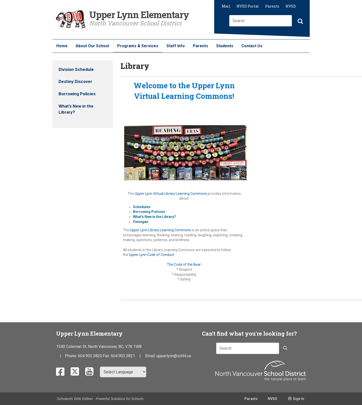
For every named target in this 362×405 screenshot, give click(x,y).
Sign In (298, 399)
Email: (151, 355)
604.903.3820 (90, 355)
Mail (226, 6)
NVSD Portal (248, 6)
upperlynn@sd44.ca (174, 355)
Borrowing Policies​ (149, 212)
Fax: (107, 355)
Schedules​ (142, 207)
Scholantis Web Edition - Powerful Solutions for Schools (100, 399)
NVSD (291, 6)
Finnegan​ (140, 222)
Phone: (71, 355)
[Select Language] (123, 372)
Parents (272, 6)
